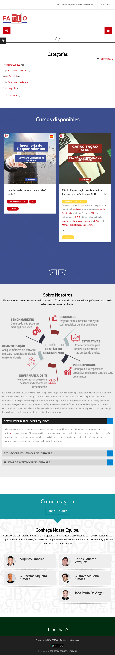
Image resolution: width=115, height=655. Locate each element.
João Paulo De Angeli (89, 593)
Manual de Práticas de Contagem (77, 225)
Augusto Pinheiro (32, 559)
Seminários (11, 95)
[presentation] (53, 272)
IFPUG (78, 217)
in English (10, 88)
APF (92, 213)
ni (10, 433)
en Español (11, 76)
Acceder (105, 5)
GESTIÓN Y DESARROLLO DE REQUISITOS (26, 421)
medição (77, 209)
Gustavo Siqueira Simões (87, 577)
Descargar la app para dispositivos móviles (57, 651)
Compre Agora (58, 511)
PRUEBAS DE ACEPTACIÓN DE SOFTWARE (27, 462)
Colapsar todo (106, 59)
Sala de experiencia (18, 82)
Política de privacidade (69, 640)
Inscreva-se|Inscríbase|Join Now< (75, 5)
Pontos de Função (81, 221)
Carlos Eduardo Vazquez (85, 560)
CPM (96, 221)
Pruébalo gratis (17, 201)
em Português (12, 64)
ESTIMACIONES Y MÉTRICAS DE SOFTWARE (28, 453)
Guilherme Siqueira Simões (33, 577)
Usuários (66, 221)
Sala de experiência (18, 70)
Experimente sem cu (74, 201)
